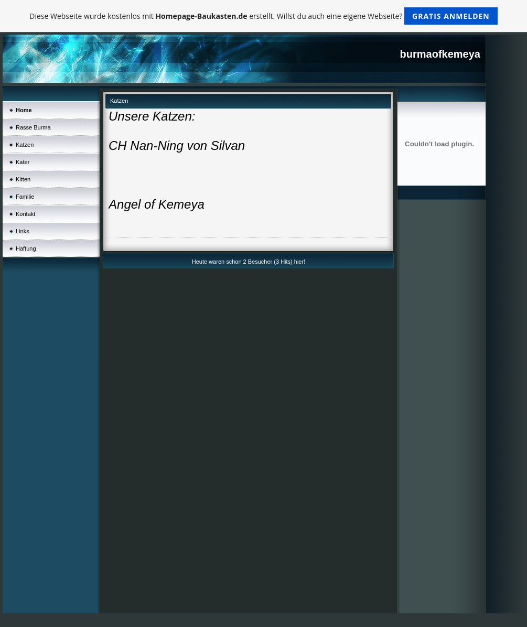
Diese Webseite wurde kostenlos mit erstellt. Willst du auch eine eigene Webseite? (263, 16)
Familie (25, 196)
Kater (22, 162)
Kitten (23, 179)
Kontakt (25, 214)
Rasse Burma (33, 127)
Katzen (25, 145)
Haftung (26, 248)
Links (22, 231)
